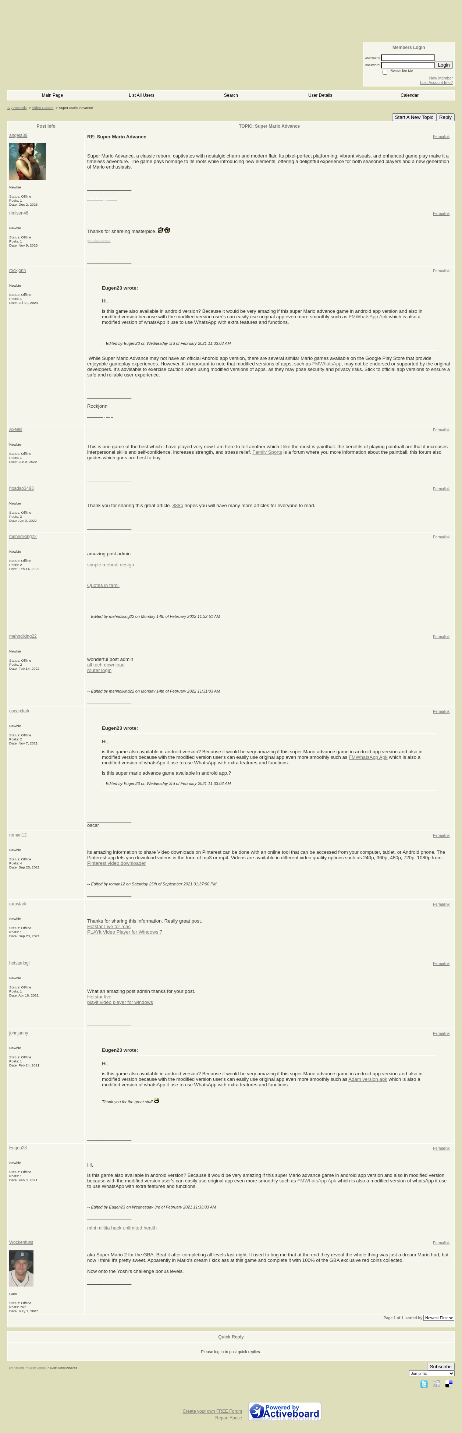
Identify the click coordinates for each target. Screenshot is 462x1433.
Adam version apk (367, 1079)
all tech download (106, 665)
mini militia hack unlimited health (122, 1228)
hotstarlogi (19, 963)
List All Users (141, 95)
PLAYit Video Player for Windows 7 (124, 932)
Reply (445, 117)
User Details (320, 95)
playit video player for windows (120, 1002)
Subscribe (441, 1366)
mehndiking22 (23, 536)
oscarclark (19, 711)
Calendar (410, 95)
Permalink (441, 137)
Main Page (52, 95)
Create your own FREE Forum (212, 1411)
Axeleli (15, 429)
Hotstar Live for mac (109, 926)
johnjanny (18, 1033)
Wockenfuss (21, 1242)
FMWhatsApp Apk (368, 316)
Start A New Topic (414, 117)
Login (444, 65)
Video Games (43, 108)
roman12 (17, 835)
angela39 (18, 135)
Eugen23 (18, 1147)
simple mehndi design (110, 564)
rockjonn (17, 270)
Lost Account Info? (436, 82)
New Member (441, 78)
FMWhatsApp (327, 364)
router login (99, 670)
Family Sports (267, 452)
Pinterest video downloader (116, 863)
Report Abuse (228, 1417)
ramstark (17, 903)
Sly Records (16, 108)
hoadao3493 (21, 488)
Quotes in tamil (103, 585)
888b (178, 505)
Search (231, 95)
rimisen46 (18, 213)
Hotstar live (99, 996)
